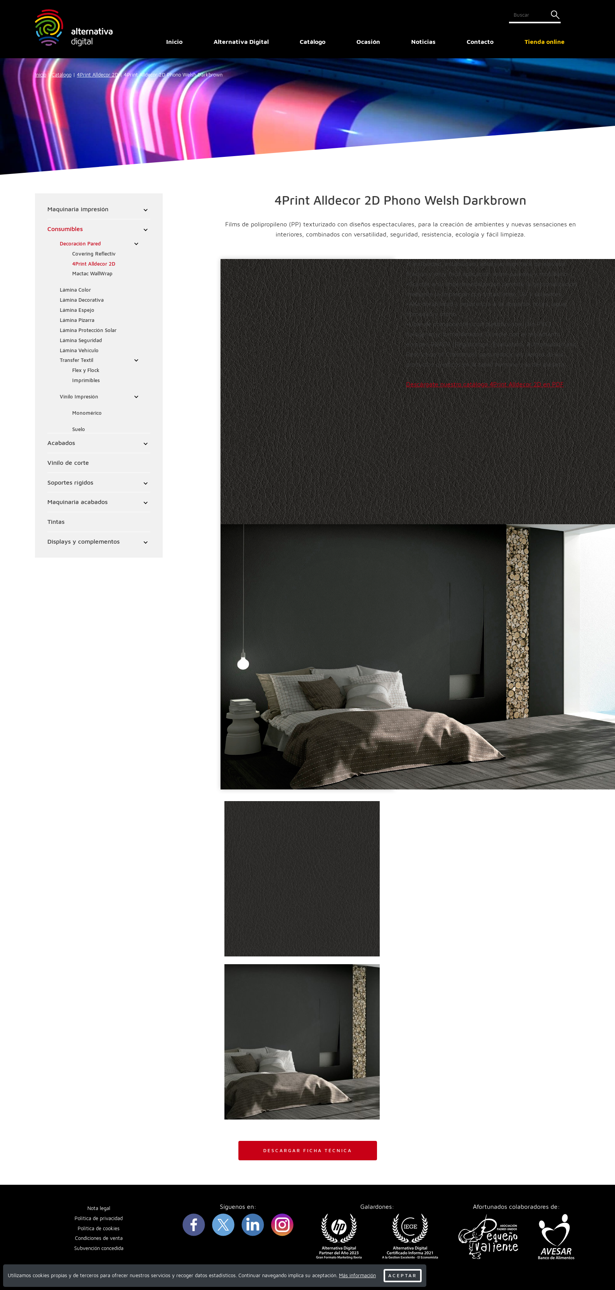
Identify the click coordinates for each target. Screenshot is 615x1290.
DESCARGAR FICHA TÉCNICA (307, 1150)
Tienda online (545, 41)
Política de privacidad (99, 1218)
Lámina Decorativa (82, 300)
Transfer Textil (76, 360)
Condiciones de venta (99, 1238)
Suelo (78, 429)
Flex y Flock (85, 370)
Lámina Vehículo (79, 350)
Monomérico (87, 413)
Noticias (423, 41)
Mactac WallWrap (92, 273)
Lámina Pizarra (77, 320)
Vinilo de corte (68, 462)
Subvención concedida (98, 1248)
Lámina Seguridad (81, 340)
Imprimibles (86, 380)
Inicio (174, 41)
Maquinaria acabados (77, 501)
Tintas (55, 521)
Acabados (61, 442)
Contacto (480, 41)
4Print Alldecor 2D (97, 75)
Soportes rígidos (70, 482)
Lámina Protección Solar (88, 330)
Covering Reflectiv (94, 254)
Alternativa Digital (241, 41)
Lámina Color (75, 290)
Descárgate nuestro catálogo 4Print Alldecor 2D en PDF (485, 384)
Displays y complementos (83, 541)
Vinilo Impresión (79, 397)
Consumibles (65, 228)
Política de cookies (99, 1228)
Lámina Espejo (77, 310)
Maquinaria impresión (77, 208)
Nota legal (98, 1208)
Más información (357, 1275)
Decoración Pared (80, 244)
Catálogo (61, 75)
